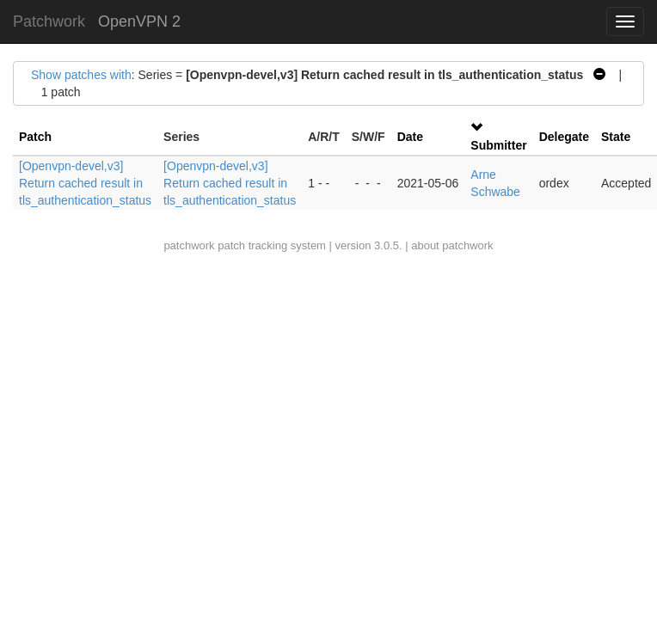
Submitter (498, 145)
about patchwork (452, 245)
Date (410, 137)
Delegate (564, 137)
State (615, 137)
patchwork (188, 245)
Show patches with (81, 75)
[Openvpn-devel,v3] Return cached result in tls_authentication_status (85, 183)
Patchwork (49, 21)
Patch (35, 137)
